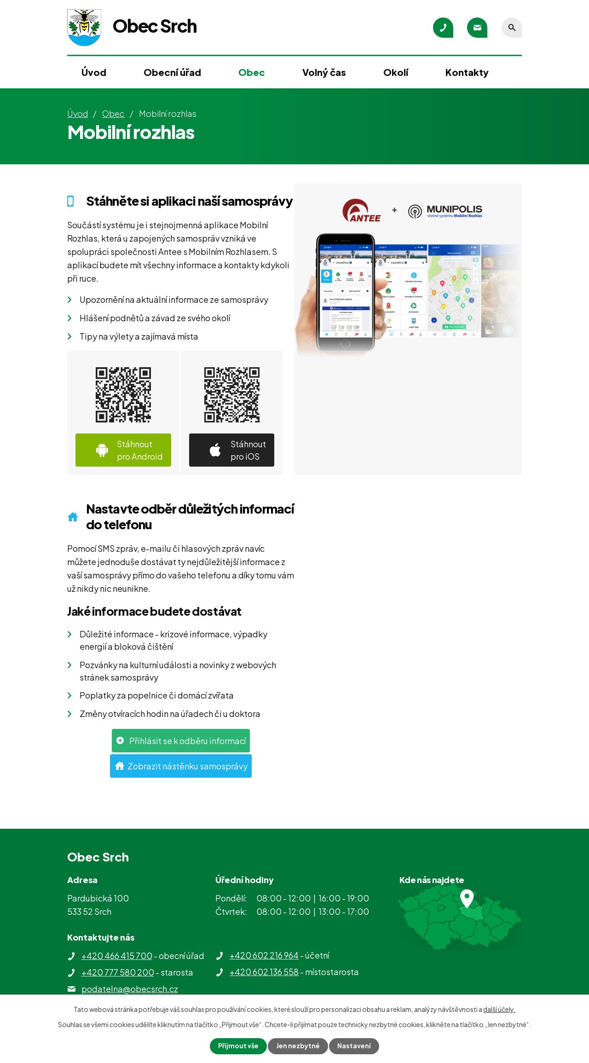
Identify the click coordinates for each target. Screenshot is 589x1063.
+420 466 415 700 (116, 955)
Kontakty (467, 72)
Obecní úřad (172, 72)
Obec (251, 72)
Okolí (395, 72)
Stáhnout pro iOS (248, 450)
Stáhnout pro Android (140, 450)
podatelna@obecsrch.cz (129, 988)
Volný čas (324, 72)
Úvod (93, 72)
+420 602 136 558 (264, 971)
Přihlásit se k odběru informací (187, 740)
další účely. (499, 1009)
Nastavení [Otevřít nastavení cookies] (354, 1046)
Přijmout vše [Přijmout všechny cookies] (238, 1046)
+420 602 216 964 (264, 955)
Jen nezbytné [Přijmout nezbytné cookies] (298, 1046)
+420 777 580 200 (117, 972)
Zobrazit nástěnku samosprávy (187, 766)
